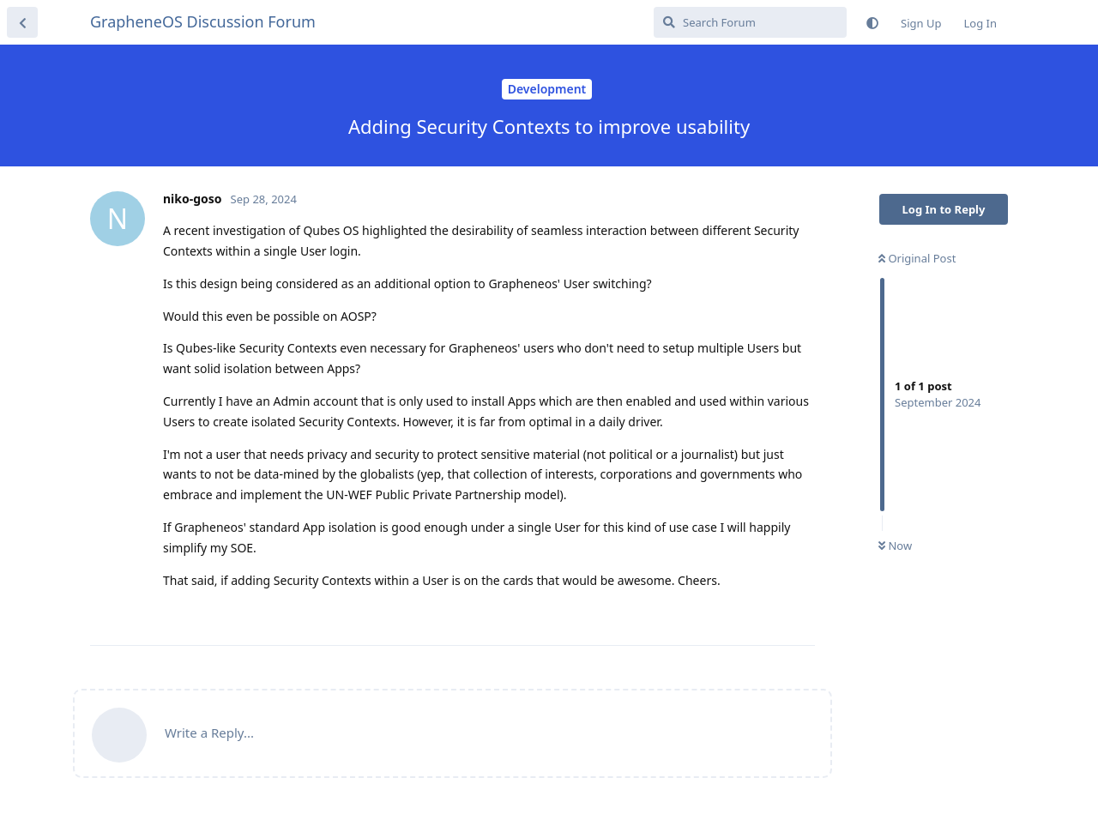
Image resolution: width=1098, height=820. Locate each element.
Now (895, 545)
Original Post (917, 258)
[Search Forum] (750, 22)
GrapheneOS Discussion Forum (203, 21)
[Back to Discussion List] (22, 22)
